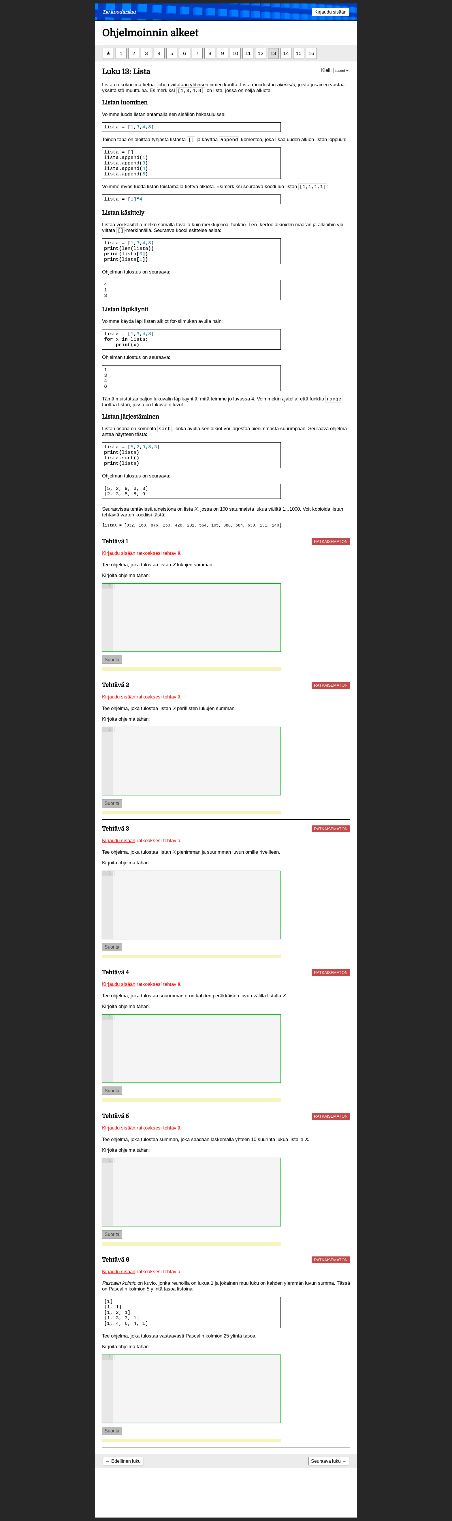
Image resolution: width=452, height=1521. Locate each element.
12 (260, 53)
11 (248, 53)
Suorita (112, 698)
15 (299, 53)
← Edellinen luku (123, 1510)
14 (286, 53)
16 (311, 53)
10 (235, 53)
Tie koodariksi (118, 12)
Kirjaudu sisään (330, 11)
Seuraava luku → (328, 1510)
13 (273, 53)
